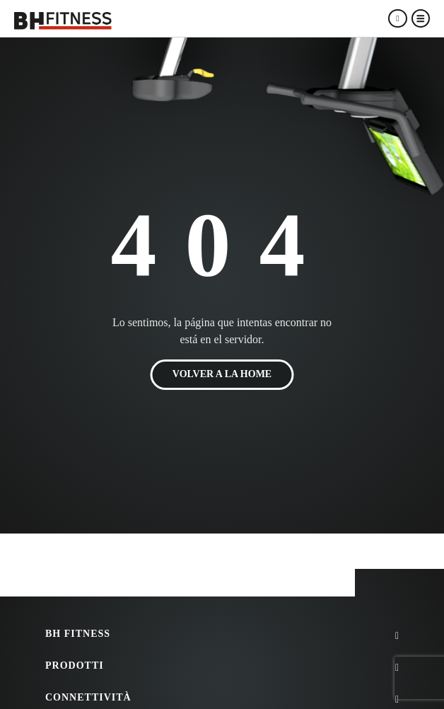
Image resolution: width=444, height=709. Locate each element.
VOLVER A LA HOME (222, 374)
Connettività (88, 697)
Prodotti (74, 665)
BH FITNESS (77, 633)
